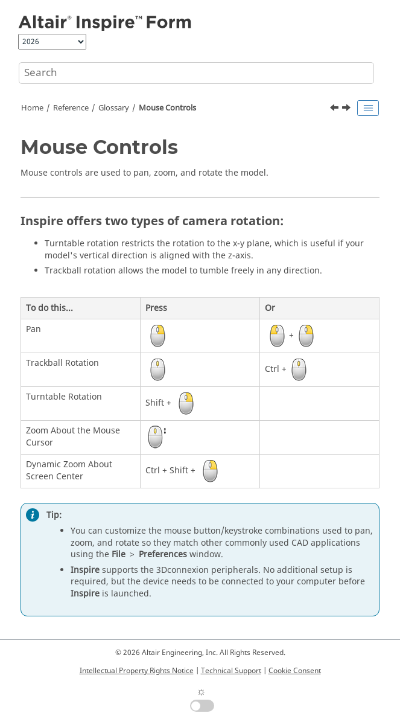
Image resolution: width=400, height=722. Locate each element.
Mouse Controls (167, 108)
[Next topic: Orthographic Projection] (347, 109)
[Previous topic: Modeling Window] (335, 109)
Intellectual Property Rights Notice (137, 670)
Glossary (113, 108)
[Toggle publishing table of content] (368, 108)
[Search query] (196, 73)
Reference (71, 108)
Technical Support (231, 670)
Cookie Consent (294, 670)
